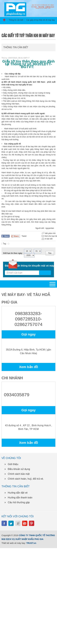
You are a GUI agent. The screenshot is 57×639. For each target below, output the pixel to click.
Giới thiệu (13, 464)
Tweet (24, 236)
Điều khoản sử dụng (19, 469)
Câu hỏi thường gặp (19, 502)
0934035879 (16, 394)
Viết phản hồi (50, 233)
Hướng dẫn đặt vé (18, 492)
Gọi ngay (28, 334)
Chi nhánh (12, 378)
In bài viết (49, 239)
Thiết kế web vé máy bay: (14, 543)
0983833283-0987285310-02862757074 (29, 319)
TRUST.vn (31, 543)
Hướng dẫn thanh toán (20, 497)
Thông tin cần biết (16, 20)
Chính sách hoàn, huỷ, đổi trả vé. (26, 478)
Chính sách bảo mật (18, 474)
